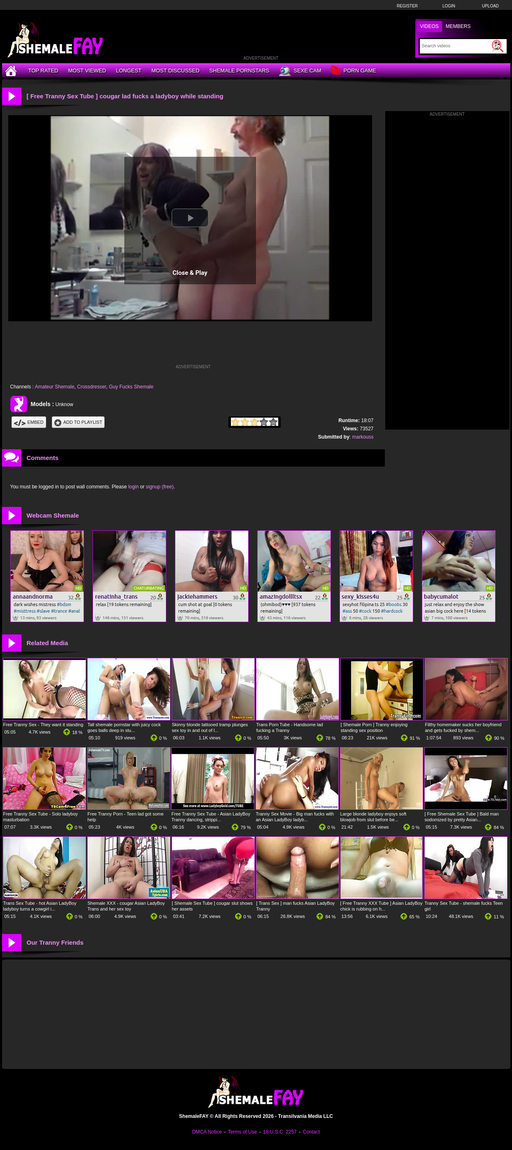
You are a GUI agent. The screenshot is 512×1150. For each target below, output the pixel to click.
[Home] (12, 71)
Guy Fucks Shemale (131, 387)
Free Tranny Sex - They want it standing (43, 724)
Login (448, 6)
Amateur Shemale (54, 387)
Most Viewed (87, 70)
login (133, 487)
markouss (362, 437)
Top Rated (43, 70)
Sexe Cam (300, 71)
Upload (490, 6)
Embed (29, 422)
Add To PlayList (78, 422)
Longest (129, 70)
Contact (311, 1132)
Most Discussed (175, 70)
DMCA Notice (207, 1132)
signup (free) (159, 487)
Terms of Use (242, 1132)
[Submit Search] (497, 46)
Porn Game (353, 71)
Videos (429, 26)
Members (458, 26)
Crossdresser (91, 387)
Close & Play (189, 272)
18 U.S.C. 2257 (280, 1132)
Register (407, 6)
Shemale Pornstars (239, 70)
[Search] (456, 45)
